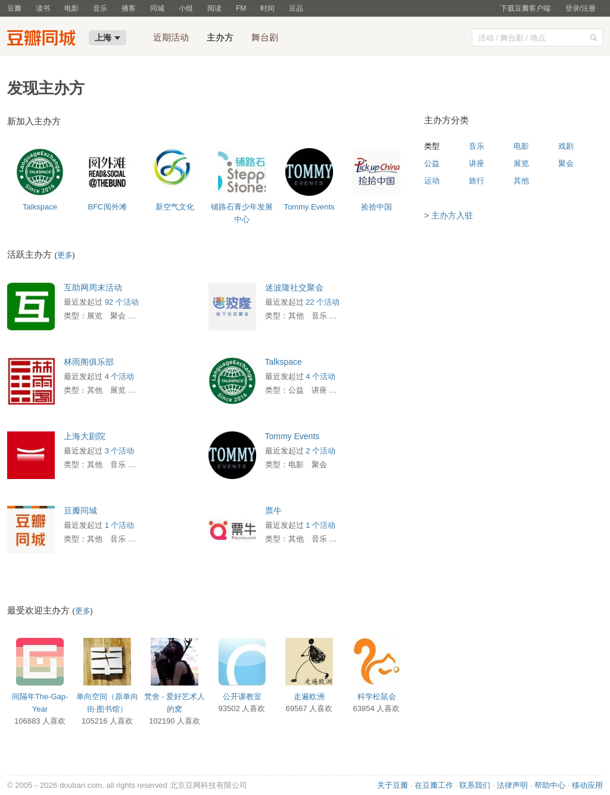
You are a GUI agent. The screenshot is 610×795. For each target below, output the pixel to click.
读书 (43, 8)
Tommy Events (309, 206)
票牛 (273, 510)
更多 (65, 255)
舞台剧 (264, 37)
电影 (71, 8)
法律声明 (512, 785)
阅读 (214, 8)
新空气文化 (174, 206)
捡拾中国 (376, 206)
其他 (521, 180)
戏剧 (566, 146)
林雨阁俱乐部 (89, 362)
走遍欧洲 (309, 696)
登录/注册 (580, 8)
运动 (432, 180)
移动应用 (587, 785)
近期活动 (171, 37)
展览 (521, 163)
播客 (129, 8)
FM (241, 8)
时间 (267, 8)
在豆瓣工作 (434, 785)
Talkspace (40, 206)
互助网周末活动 (93, 287)
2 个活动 (320, 450)
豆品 (296, 8)
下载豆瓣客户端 (525, 8)
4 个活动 (120, 376)
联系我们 (474, 785)
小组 (186, 8)
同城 (157, 8)
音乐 (100, 8)
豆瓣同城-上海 (44, 39)
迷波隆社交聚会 (294, 287)
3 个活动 (120, 450)
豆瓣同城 (80, 510)
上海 (107, 37)
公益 (432, 163)
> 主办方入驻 (448, 215)
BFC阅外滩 (107, 206)
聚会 (566, 163)
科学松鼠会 (376, 696)
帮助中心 (549, 785)
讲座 (476, 163)
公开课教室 (242, 696)
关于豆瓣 (392, 785)
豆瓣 (14, 8)
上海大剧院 (84, 436)
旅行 (476, 180)
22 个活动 (323, 302)
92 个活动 (122, 302)
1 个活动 (120, 525)
